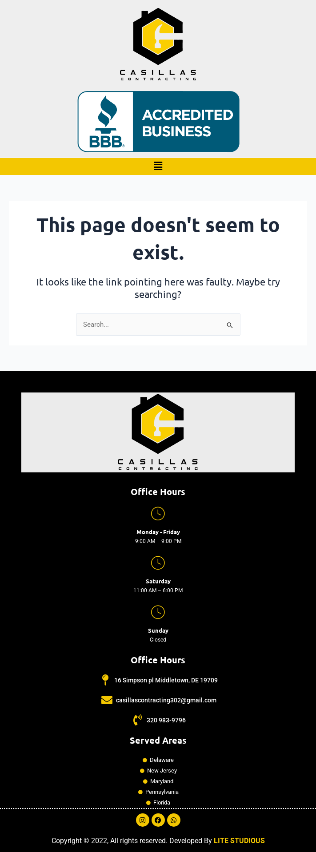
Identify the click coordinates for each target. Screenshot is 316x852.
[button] (157, 166)
